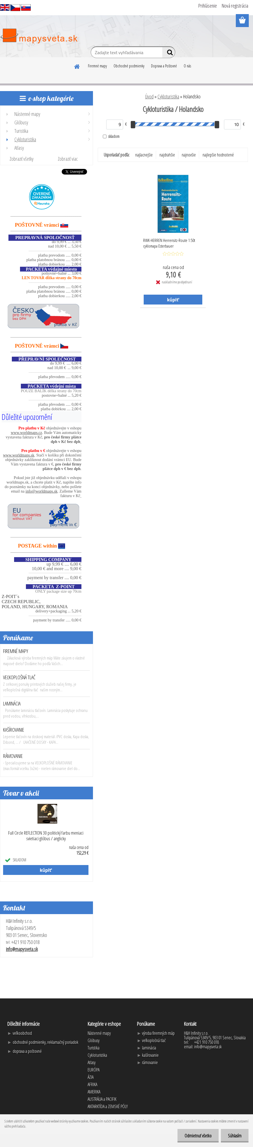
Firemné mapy (97, 66)
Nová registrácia (235, 5)
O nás (187, 66)
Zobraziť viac (68, 158)
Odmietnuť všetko (198, 1136)
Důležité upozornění (27, 416)
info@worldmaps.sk (42, 491)
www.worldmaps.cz (26, 433)
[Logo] (38, 36)
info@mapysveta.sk (22, 949)
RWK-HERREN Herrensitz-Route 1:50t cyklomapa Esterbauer (169, 243)
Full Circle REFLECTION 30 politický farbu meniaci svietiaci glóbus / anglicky (45, 835)
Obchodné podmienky (129, 66)
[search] (168, 53)
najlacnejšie (144, 155)
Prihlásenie (207, 5)
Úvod (149, 96)
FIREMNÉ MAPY (15, 651)
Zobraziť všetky (22, 158)
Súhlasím (234, 1136)
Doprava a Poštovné (164, 66)
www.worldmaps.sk (18, 455)
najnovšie (189, 155)
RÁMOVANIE (13, 756)
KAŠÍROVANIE (13, 729)
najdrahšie (167, 155)
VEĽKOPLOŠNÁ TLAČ (19, 677)
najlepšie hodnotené (218, 155)
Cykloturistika (168, 96)
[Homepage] (77, 65)
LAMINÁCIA (12, 703)
